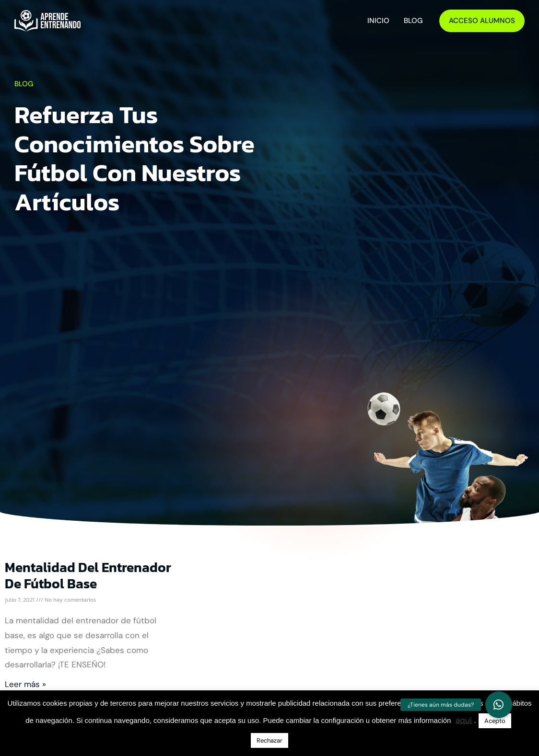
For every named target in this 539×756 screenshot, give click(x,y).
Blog (413, 20)
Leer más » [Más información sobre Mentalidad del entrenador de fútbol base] (25, 684)
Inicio (378, 20)
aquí (464, 720)
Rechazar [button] (269, 740)
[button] (498, 704)
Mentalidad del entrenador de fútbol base (88, 575)
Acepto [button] (494, 721)
